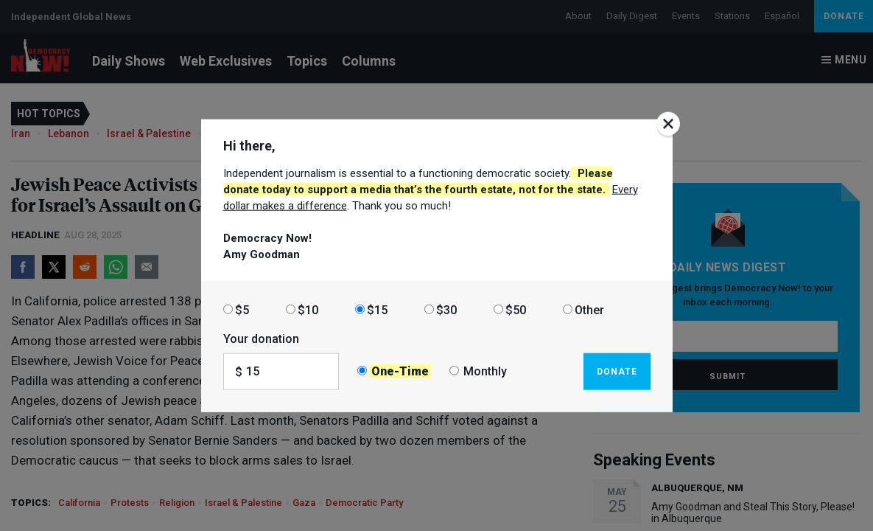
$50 (515, 309)
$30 (446, 309)
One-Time (400, 371)
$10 (308, 309)
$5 (242, 309)
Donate (617, 371)
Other (589, 309)
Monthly (485, 371)
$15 (377, 309)
